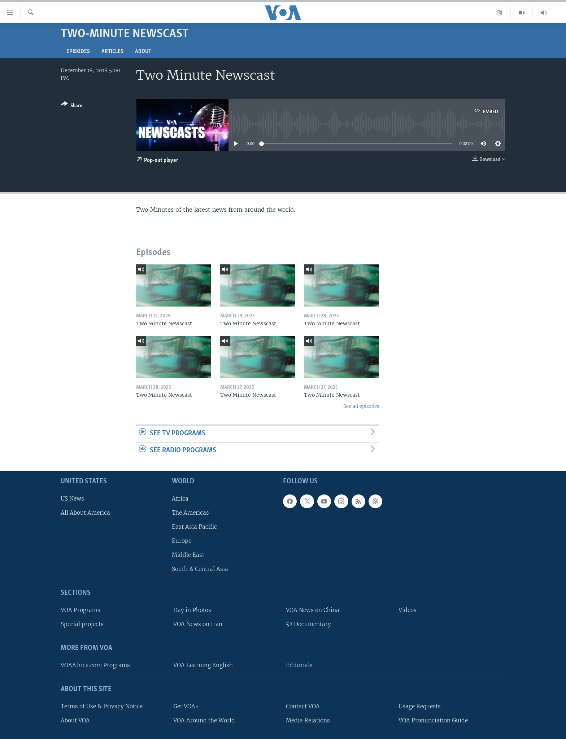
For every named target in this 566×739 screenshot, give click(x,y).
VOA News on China (312, 610)
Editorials (299, 665)
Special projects (82, 624)
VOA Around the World (204, 720)
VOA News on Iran (197, 624)
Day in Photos (192, 610)
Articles (112, 51)
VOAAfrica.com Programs (95, 665)
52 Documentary (308, 624)
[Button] (71, 106)
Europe (181, 540)
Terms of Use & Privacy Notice (102, 706)
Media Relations (308, 720)
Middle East (188, 554)
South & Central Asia (200, 569)
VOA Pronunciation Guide (433, 720)
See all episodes (361, 406)
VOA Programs (80, 610)
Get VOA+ (186, 706)
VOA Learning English (203, 665)
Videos (408, 610)
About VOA (75, 720)
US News (72, 498)
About (143, 51)
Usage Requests (420, 706)
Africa (180, 498)
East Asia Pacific (194, 526)
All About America (85, 512)
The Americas (190, 512)
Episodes (78, 51)
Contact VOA (303, 706)
